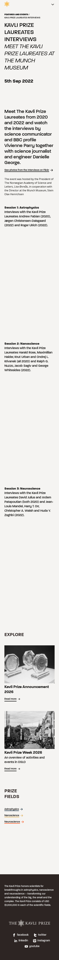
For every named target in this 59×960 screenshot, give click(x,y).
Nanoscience (13, 815)
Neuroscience (14, 821)
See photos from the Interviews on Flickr (28, 170)
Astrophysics (13, 809)
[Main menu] (53, 5)
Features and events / (17, 14)
